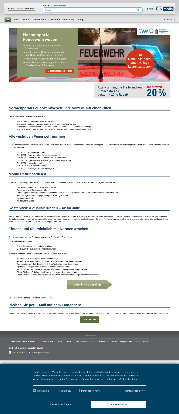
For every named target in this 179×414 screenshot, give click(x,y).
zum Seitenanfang (89, 335)
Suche (46, 5)
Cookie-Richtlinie (128, 379)
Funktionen (40, 19)
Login (150, 9)
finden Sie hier (47, 298)
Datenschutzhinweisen (93, 379)
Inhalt (16, 19)
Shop (81, 19)
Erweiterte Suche (59, 6)
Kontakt (168, 19)
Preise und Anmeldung (62, 19)
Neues (26, 19)
